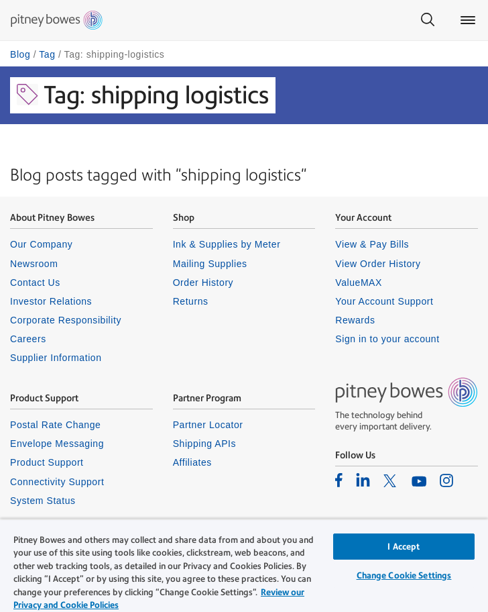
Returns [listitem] (190, 301)
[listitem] (339, 479)
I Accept (403, 547)
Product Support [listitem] (47, 462)
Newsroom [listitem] (34, 263)
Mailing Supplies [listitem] (210, 263)
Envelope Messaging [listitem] (57, 443)
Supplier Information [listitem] (56, 357)
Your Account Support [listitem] (384, 301)
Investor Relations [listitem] (51, 301)
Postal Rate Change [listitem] (55, 424)
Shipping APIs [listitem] (204, 443)
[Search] (428, 20)
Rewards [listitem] (355, 320)
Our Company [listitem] (41, 244)
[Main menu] (468, 20)
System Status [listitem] (43, 500)
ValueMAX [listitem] (358, 282)
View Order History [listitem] (377, 263)
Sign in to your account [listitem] (387, 339)
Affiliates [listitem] (192, 462)
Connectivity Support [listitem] (57, 481)
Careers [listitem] (28, 339)
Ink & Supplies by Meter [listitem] (227, 244)
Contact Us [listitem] (35, 282)
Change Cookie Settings (404, 575)
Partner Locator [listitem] (208, 424)
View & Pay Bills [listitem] (372, 244)
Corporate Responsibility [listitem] (65, 320)
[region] (244, 565)
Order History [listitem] (203, 282)
